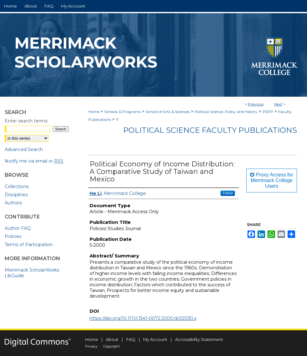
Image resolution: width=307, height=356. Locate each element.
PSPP (268, 111)
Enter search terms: (26, 121)
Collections (17, 186)
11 (117, 119)
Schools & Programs (122, 111)
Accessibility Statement (199, 339)
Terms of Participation (29, 244)
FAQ (130, 339)
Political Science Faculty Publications (210, 130)
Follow (228, 193)
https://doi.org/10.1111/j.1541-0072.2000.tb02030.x (143, 318)
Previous (255, 104)
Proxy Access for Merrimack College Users (271, 180)
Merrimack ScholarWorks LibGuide (32, 272)
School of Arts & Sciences (168, 111)
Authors (13, 203)
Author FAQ (18, 228)
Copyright (111, 346)
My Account (155, 339)
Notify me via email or (34, 161)
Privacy (91, 346)
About (112, 339)
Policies (13, 236)
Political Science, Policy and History (226, 111)
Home (93, 111)
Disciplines (16, 194)
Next (278, 104)
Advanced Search (24, 149)
